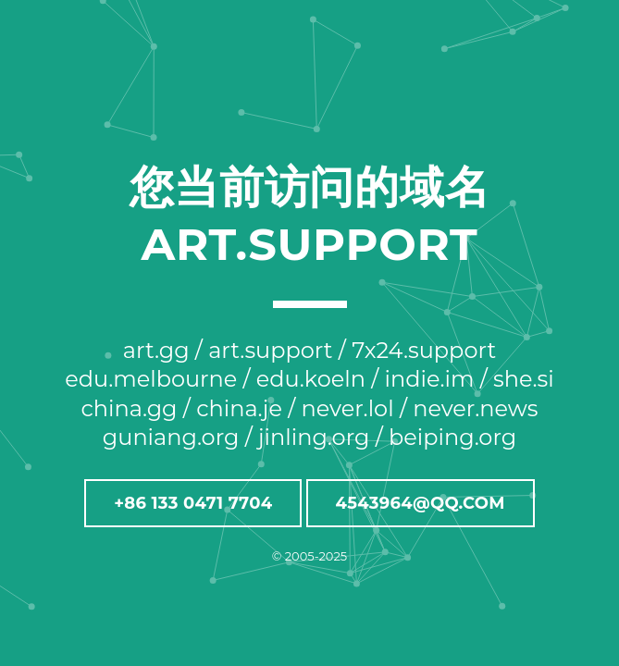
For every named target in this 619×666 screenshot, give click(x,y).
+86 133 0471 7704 (193, 503)
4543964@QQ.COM (420, 503)
